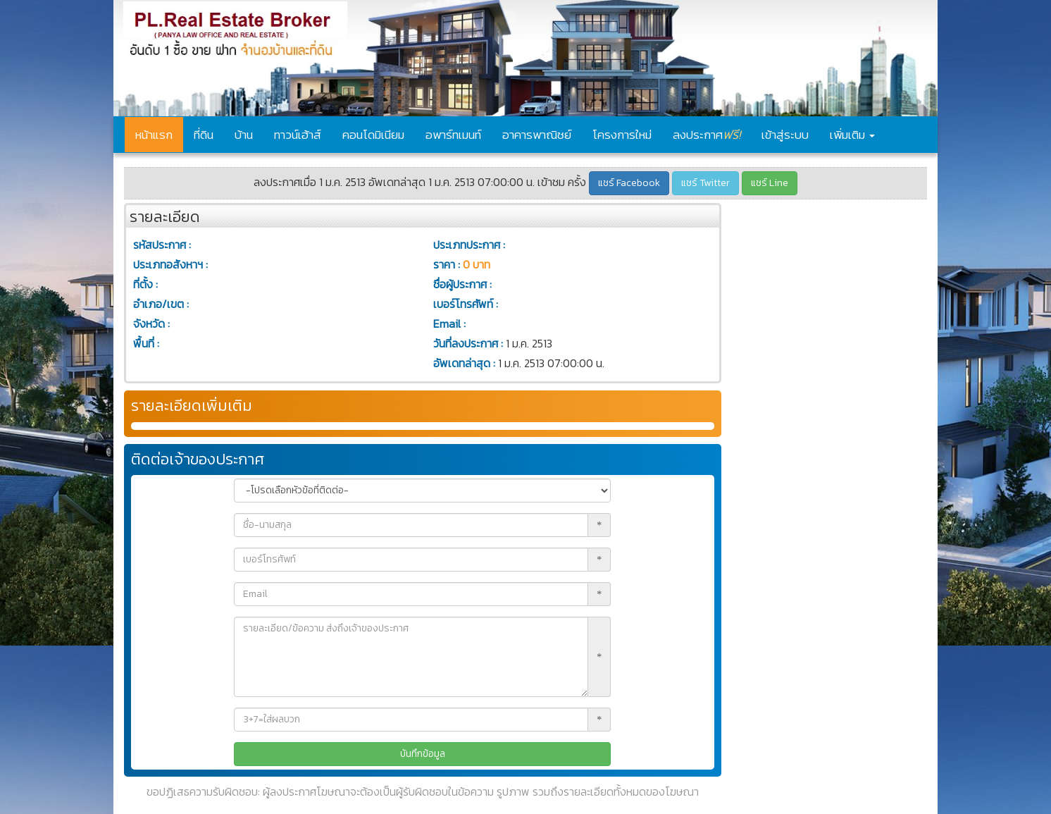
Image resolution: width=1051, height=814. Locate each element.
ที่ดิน (203, 134)
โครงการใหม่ (622, 134)
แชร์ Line (769, 182)
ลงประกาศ (706, 134)
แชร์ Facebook (629, 182)
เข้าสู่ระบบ (785, 134)
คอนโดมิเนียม (373, 134)
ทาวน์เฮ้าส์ (297, 134)
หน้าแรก (154, 134)
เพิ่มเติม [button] (852, 134)
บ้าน (244, 134)
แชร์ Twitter (705, 182)
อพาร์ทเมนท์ (453, 134)
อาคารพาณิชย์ (536, 134)
